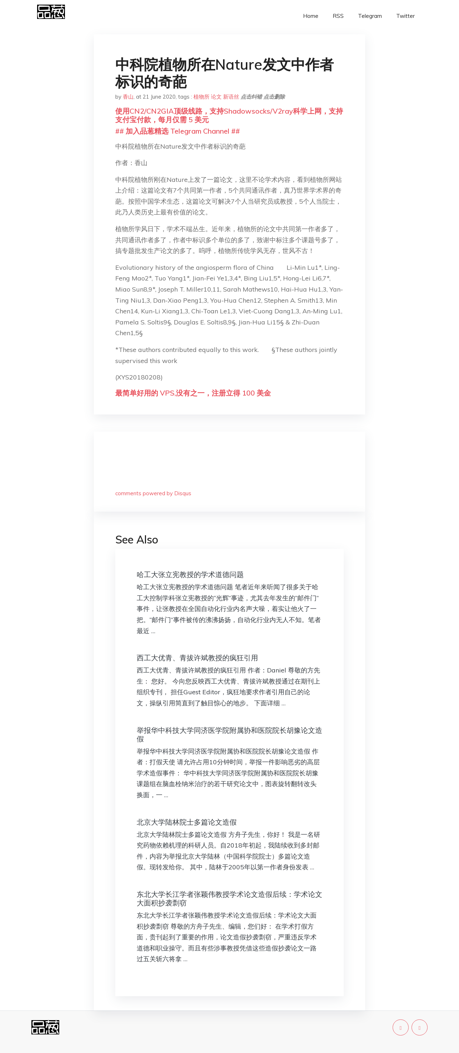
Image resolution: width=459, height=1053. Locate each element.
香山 (128, 96)
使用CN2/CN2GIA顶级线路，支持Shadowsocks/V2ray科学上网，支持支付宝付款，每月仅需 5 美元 (229, 115)
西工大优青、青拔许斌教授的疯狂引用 (197, 657)
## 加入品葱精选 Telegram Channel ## (177, 130)
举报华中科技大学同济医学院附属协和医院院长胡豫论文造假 (229, 734)
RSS (338, 16)
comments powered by (153, 493)
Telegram (370, 16)
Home (310, 16)
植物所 (201, 96)
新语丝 (231, 96)
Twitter (405, 16)
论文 (216, 96)
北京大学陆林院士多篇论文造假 (187, 822)
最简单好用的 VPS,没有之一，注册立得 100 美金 (193, 392)
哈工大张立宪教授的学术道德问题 (190, 574)
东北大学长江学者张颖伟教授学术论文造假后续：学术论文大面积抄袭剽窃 (229, 898)
